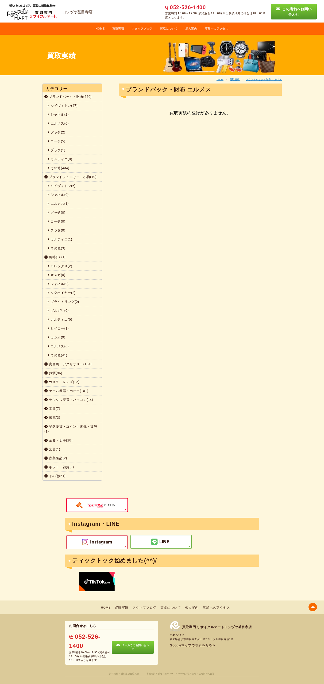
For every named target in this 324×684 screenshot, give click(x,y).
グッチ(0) (56, 212)
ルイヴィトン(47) (62, 105)
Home (219, 79)
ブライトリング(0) (63, 302)
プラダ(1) (56, 150)
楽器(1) (52, 449)
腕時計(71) (55, 257)
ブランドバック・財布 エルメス (264, 79)
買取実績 (235, 79)
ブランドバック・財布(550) (68, 97)
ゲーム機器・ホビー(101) (66, 391)
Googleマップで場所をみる (188, 644)
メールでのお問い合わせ (132, 640)
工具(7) (52, 408)
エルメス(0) (58, 123)
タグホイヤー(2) (61, 293)
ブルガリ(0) (58, 310)
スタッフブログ (141, 28)
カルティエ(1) (59, 239)
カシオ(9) (56, 337)
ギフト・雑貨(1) (59, 467)
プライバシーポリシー (126, 672)
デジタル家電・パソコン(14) (68, 400)
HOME (100, 28)
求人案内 (191, 28)
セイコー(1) (58, 328)
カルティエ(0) (59, 159)
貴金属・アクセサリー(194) (68, 364)
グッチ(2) (56, 132)
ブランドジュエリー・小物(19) (70, 177)
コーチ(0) (56, 221)
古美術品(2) (55, 458)
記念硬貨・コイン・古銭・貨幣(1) (70, 429)
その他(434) (58, 168)
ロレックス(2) (59, 266)
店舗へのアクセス (216, 28)
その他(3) (56, 248)
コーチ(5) (56, 141)
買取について (169, 28)
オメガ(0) (56, 275)
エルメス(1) (58, 203)
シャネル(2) (58, 114)
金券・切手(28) (58, 440)
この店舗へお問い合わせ (294, 12)
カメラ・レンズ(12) (61, 382)
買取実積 (118, 28)
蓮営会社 (145, 672)
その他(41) (57, 355)
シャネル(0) (58, 195)
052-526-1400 (85, 634)
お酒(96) (53, 373)
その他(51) (55, 476)
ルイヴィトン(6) (61, 186)
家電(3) (52, 417)
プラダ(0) (56, 230)
